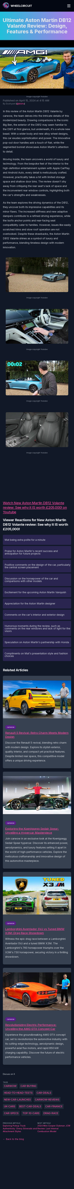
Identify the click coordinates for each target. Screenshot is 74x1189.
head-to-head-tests (18, 1092)
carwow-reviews (47, 1099)
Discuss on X (9, 1074)
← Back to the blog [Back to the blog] (13, 1139)
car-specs (11, 1113)
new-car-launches (17, 1099)
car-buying (28, 1085)
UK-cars (9, 1106)
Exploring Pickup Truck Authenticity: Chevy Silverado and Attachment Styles (20, 1128)
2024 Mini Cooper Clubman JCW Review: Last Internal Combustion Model (53, 1128)
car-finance (54, 1106)
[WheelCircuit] (17, 6)
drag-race (50, 1113)
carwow (10, 1085)
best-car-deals (30, 1106)
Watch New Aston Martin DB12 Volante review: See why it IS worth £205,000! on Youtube (35, 507)
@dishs (20, 103)
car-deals (44, 1092)
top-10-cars (31, 1113)
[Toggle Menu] (69, 6)
